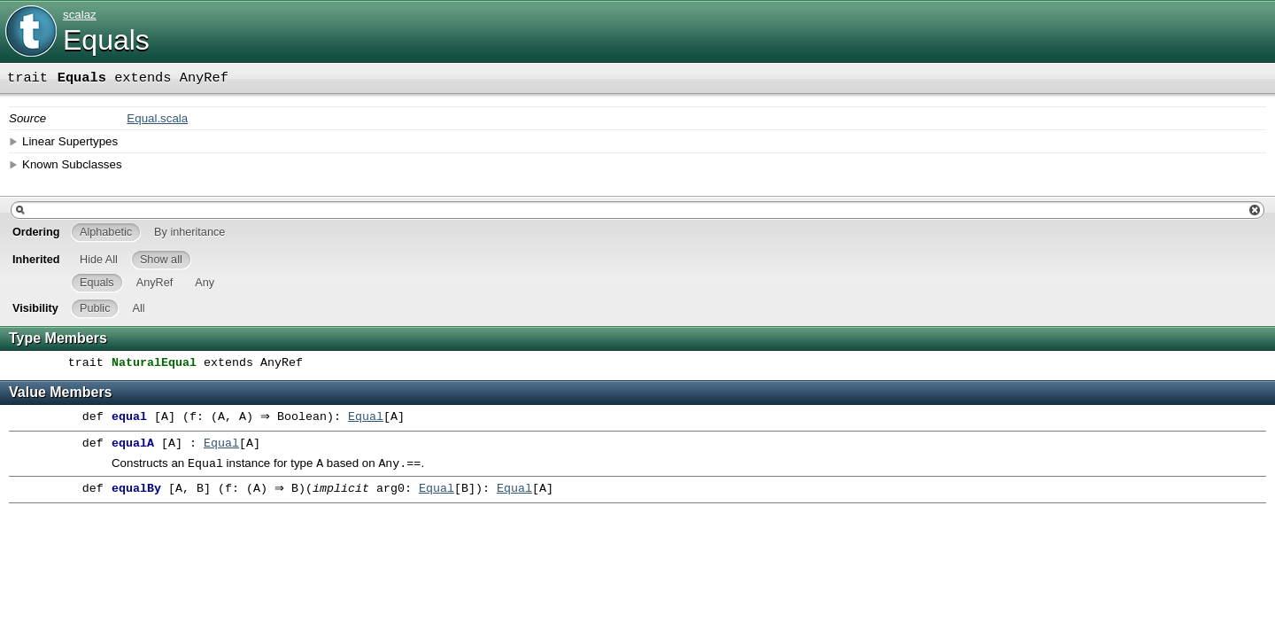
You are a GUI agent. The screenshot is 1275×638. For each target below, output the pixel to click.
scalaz (80, 14)
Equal (370, 417)
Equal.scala (157, 118)
